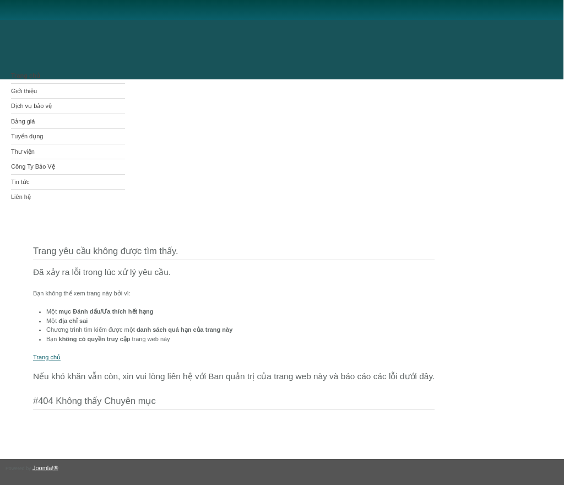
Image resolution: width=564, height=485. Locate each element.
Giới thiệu (24, 91)
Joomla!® (45, 468)
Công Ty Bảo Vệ (33, 166)
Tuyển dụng (27, 136)
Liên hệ (21, 196)
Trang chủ (25, 75)
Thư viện (23, 151)
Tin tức (20, 182)
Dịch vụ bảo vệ (31, 106)
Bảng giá (23, 121)
